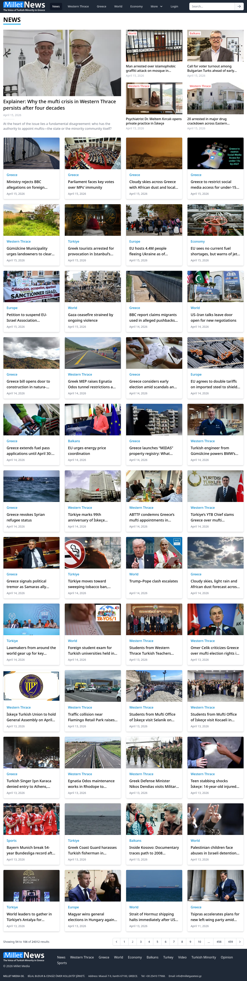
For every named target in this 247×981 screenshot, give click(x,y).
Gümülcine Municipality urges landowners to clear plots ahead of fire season (29, 251)
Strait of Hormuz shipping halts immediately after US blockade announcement (152, 917)
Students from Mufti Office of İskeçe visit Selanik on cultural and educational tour (152, 717)
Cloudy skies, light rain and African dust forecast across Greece (215, 584)
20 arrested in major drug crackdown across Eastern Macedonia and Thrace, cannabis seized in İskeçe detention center (212, 121)
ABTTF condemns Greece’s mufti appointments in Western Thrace (151, 517)
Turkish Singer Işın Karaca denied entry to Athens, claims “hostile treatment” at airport (31, 783)
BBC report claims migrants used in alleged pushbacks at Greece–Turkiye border (153, 317)
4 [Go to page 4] (149, 942)
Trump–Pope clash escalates (153, 581)
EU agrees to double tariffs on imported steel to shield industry (214, 384)
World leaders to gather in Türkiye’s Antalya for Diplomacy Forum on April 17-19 (29, 917)
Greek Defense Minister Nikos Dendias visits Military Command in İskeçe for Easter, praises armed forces (153, 783)
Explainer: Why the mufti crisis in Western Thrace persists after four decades (59, 104)
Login (174, 6)
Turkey (168, 957)
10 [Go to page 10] (199, 942)
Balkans (74, 441)
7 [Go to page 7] (174, 942)
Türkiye (73, 241)
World (118, 6)
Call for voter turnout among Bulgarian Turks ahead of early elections (210, 68)
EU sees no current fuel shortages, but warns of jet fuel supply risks (214, 251)
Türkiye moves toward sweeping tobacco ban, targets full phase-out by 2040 (89, 584)
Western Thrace (78, 6)
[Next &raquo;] (240, 942)
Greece (101, 6)
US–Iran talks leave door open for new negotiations (213, 317)
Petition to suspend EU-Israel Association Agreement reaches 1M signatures (27, 317)
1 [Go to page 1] (124, 942)
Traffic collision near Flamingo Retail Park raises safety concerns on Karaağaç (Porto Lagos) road (92, 717)
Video (182, 957)
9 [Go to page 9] (190, 942)
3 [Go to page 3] (141, 942)
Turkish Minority (203, 957)
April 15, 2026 (135, 75)
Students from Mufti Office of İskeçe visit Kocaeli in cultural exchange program (214, 717)
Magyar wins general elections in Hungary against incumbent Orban (92, 917)
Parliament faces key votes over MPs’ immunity (91, 184)
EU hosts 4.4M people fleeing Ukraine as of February (148, 251)
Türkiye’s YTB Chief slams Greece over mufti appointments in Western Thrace (213, 517)
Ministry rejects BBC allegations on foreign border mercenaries (26, 184)
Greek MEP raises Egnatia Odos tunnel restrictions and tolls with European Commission (92, 384)
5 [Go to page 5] (157, 942)
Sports (11, 840)
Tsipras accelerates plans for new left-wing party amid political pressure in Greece (215, 917)
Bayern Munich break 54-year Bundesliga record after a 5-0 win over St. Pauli (31, 850)
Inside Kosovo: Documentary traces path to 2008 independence (154, 850)
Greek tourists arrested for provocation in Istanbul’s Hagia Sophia (91, 251)
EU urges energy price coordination (87, 450)
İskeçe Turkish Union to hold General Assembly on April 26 (31, 717)
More (157, 6)
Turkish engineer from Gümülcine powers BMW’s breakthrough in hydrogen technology (214, 450)
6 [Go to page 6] (165, 942)
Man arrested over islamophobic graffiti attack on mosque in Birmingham (151, 68)
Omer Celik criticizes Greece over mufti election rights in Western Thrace (215, 650)
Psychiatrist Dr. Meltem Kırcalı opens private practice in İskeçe (154, 121)
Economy (136, 6)
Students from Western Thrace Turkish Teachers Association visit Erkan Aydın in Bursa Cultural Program (154, 650)
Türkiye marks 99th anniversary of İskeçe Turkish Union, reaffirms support (89, 517)
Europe (134, 241)
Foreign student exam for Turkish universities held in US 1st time (91, 650)
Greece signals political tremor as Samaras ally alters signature (26, 584)
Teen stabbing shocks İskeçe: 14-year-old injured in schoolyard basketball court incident (213, 783)
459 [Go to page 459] (230, 942)
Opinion (227, 957)
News (56, 6)
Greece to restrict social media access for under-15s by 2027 (214, 184)
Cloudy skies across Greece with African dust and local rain (152, 184)
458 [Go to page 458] (219, 942)
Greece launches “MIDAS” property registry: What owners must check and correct (151, 450)
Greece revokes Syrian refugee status (26, 517)
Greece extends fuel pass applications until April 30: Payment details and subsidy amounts (31, 450)
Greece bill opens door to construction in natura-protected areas (28, 384)
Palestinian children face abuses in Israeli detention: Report (214, 850)
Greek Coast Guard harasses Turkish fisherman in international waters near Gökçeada (92, 850)
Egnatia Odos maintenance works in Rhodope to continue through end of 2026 (91, 783)
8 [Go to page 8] (182, 942)
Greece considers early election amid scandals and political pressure (152, 384)
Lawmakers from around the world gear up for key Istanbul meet (31, 650)
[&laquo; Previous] (116, 942)
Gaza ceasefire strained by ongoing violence (90, 317)
